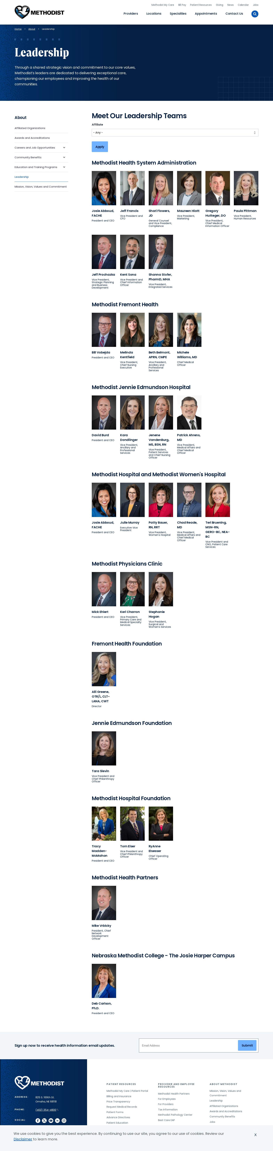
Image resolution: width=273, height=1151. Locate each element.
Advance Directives (118, 1116)
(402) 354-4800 (47, 1109)
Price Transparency (118, 1100)
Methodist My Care (162, 4)
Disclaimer (23, 1139)
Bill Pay (182, 4)
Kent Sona (128, 273)
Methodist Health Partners (174, 1092)
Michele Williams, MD (187, 353)
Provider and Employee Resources (176, 1084)
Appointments (206, 13)
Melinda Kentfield (127, 353)
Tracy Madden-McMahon (99, 850)
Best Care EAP (166, 1119)
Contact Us (234, 13)
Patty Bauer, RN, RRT (158, 523)
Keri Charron (130, 611)
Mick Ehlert (100, 611)
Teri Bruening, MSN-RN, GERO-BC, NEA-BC (217, 528)
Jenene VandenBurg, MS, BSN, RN (159, 439)
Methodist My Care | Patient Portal (127, 1090)
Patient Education (117, 1121)
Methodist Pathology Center (175, 1114)
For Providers (165, 1103)
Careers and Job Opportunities (35, 146)
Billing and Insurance (119, 1095)
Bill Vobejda (101, 351)
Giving (219, 4)
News (230, 4)
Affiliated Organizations (30, 127)
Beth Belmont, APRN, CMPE (159, 353)
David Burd (100, 434)
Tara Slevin (100, 770)
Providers (131, 13)
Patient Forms (115, 1111)
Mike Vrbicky (101, 924)
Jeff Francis (129, 210)
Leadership (22, 176)
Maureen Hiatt (188, 210)
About (31, 28)
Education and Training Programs (36, 166)
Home (18, 28)
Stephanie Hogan (157, 613)
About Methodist (223, 1083)
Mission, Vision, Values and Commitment (41, 185)
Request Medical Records (122, 1106)
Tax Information (168, 1108)
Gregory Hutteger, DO (215, 212)
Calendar (243, 4)
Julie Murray (129, 521)
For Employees (167, 1098)
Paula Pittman (245, 210)
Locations (153, 13)
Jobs (255, 4)
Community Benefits (28, 156)
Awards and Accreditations (32, 137)
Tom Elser (127, 845)
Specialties (178, 13)
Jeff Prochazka (103, 273)
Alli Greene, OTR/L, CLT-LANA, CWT (101, 695)
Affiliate (97, 124)
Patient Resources (201, 4)
